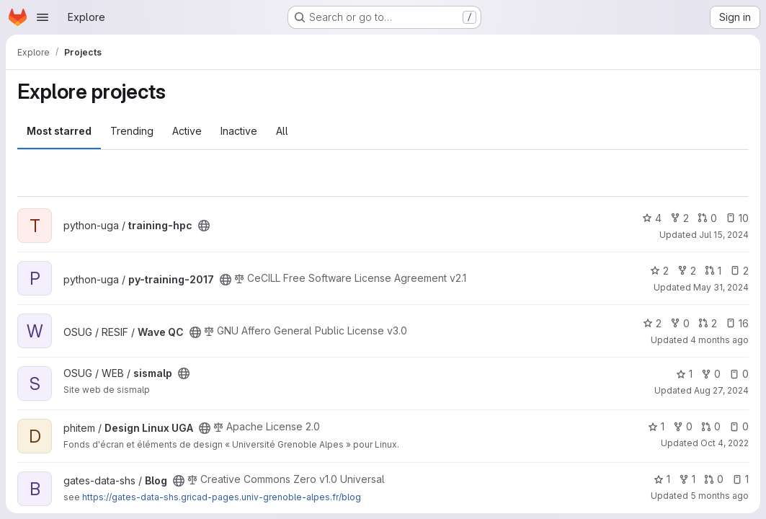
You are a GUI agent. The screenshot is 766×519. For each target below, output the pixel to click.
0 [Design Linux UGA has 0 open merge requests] (711, 426)
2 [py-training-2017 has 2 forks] (686, 271)
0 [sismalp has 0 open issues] (739, 374)
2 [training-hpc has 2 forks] (679, 218)
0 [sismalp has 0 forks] (711, 374)
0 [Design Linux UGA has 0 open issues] (739, 426)
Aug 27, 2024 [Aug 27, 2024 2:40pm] (721, 390)
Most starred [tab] (59, 131)
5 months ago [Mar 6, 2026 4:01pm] (719, 495)
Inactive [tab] (239, 131)
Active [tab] (187, 131)
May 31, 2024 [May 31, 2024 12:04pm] (721, 287)
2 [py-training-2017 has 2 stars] (659, 271)
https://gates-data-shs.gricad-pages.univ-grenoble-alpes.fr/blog (221, 497)
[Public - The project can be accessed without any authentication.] (204, 225)
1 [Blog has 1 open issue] (740, 479)
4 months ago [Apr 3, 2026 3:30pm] (719, 339)
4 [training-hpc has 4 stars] (652, 218)
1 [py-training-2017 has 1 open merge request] (713, 271)
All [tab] (282, 131)
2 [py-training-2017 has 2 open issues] (739, 271)
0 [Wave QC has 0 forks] (680, 323)
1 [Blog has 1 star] (662, 479)
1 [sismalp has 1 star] (684, 374)
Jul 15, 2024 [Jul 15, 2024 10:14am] (724, 234)
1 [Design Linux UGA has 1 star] (656, 426)
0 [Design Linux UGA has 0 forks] (682, 426)
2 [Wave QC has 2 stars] (652, 323)
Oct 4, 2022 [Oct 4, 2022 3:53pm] (724, 443)
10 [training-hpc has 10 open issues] (737, 218)
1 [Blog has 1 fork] (687, 479)
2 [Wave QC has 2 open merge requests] (707, 323)
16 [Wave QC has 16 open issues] (737, 323)
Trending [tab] (131, 131)
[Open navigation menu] (42, 17)
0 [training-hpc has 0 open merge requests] (707, 218)
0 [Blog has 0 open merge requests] (713, 479)
